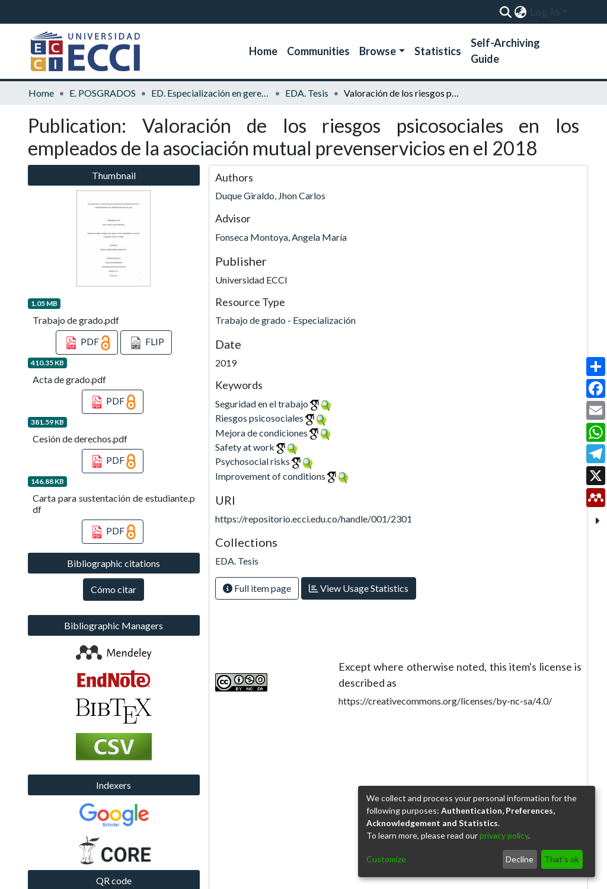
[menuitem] (520, 12)
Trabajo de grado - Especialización (285, 320)
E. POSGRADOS (102, 92)
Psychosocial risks (252, 461)
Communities (318, 51)
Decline (519, 859)
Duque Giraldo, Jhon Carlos (270, 195)
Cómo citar (113, 589)
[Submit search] (505, 12)
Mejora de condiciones (261, 432)
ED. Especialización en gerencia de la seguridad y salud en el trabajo (210, 92)
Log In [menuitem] (545, 11)
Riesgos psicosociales (259, 417)
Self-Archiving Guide (505, 50)
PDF (86, 342)
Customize (386, 859)
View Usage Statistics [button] (358, 588)
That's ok (561, 859)
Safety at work (244, 447)
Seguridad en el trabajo (261, 403)
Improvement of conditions (270, 476)
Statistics (437, 51)
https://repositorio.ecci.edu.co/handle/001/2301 (313, 518)
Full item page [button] (257, 588)
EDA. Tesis (306, 92)
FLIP (146, 342)
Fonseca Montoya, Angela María (281, 237)
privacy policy (504, 835)
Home (263, 51)
